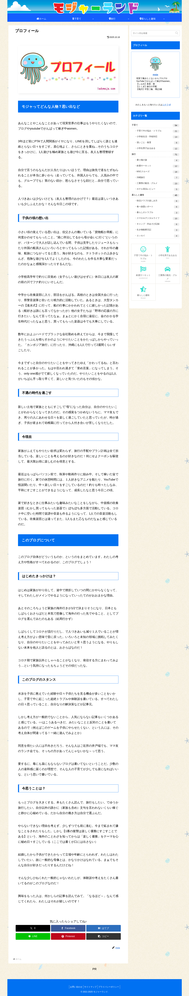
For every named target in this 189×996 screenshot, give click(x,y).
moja (155, 74)
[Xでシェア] (33, 928)
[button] (103, 936)
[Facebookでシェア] (68, 928)
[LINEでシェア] (33, 936)
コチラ (166, 104)
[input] (155, 33)
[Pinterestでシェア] (68, 936)
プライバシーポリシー (110, 987)
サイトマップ (90, 987)
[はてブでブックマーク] (103, 928)
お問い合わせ (75, 987)
